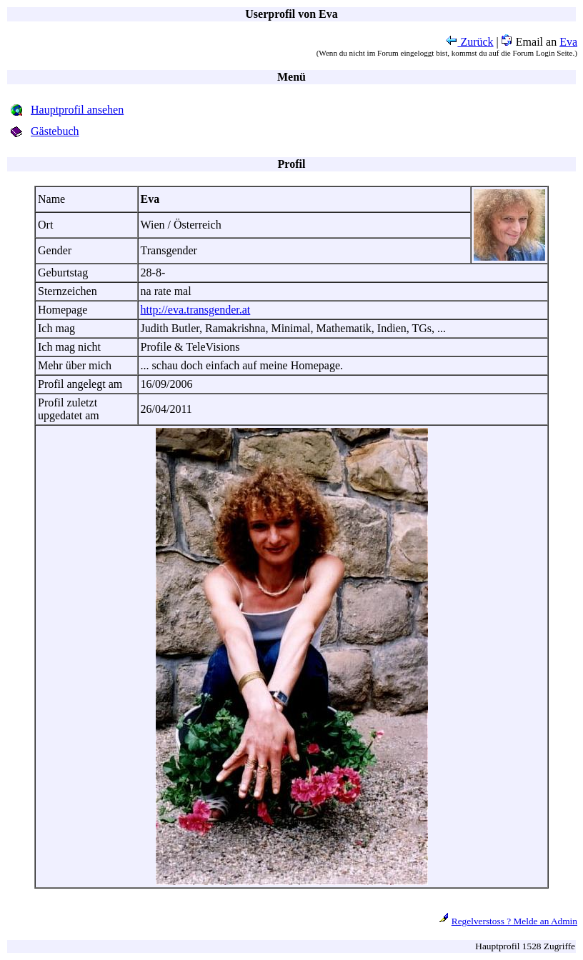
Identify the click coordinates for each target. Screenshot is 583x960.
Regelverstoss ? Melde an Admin (514, 921)
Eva (568, 42)
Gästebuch (55, 131)
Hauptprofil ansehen (77, 110)
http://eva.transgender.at (196, 310)
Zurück (469, 42)
